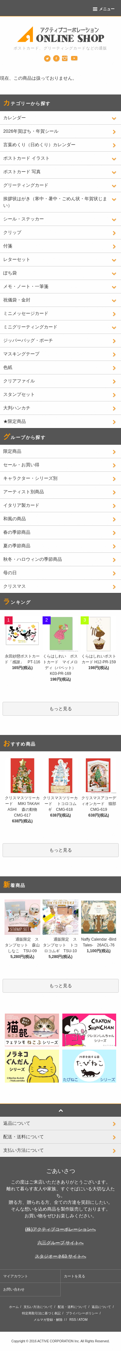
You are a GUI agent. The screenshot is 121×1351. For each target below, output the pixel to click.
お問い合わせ (14, 1289)
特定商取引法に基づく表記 (41, 1313)
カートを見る (74, 1276)
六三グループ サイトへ (60, 1242)
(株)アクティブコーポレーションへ (60, 1229)
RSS (72, 1319)
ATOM (82, 1319)
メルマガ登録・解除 (48, 1319)
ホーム (14, 1307)
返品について (101, 1307)
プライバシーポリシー (82, 1313)
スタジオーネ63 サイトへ (60, 1256)
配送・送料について (72, 1307)
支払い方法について (38, 1307)
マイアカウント (15, 1276)
